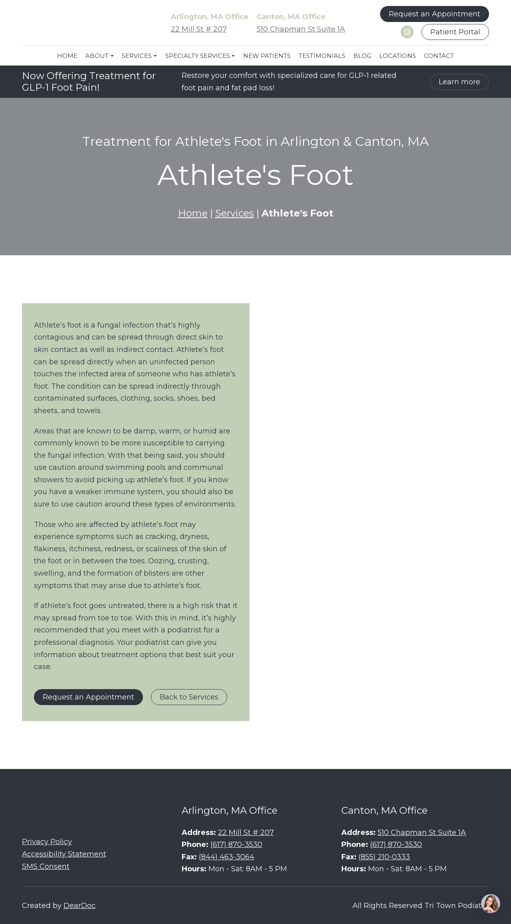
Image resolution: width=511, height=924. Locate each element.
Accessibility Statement (64, 854)
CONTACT (439, 56)
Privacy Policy (47, 841)
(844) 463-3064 (226, 856)
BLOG (362, 56)
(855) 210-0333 (384, 856)
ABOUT (97, 56)
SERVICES (137, 56)
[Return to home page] (82, 23)
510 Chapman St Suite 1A (301, 29)
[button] (434, 14)
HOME (67, 56)
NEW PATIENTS (267, 56)
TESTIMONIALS (322, 56)
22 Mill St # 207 (199, 29)
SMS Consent (45, 866)
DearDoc (79, 905)
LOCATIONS (397, 56)
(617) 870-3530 (236, 844)
